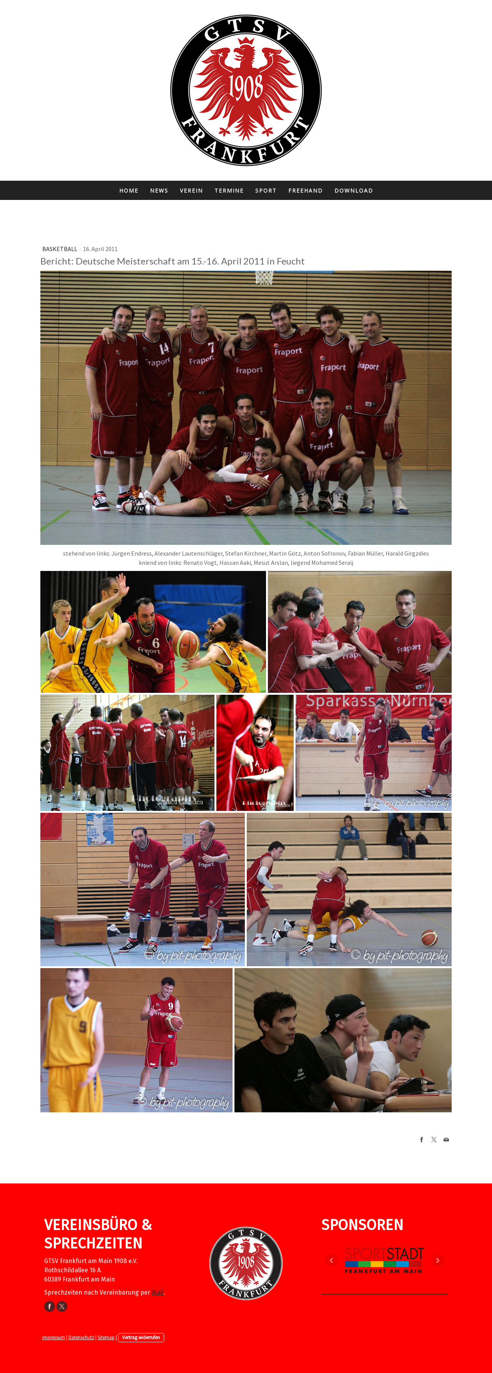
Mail (157, 1292)
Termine (229, 190)
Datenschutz (81, 1337)
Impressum (53, 1337)
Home (128, 190)
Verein (191, 190)
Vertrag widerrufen (141, 1337)
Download (353, 190)
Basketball (60, 249)
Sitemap (106, 1337)
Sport (266, 190)
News (159, 190)
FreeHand (305, 190)
